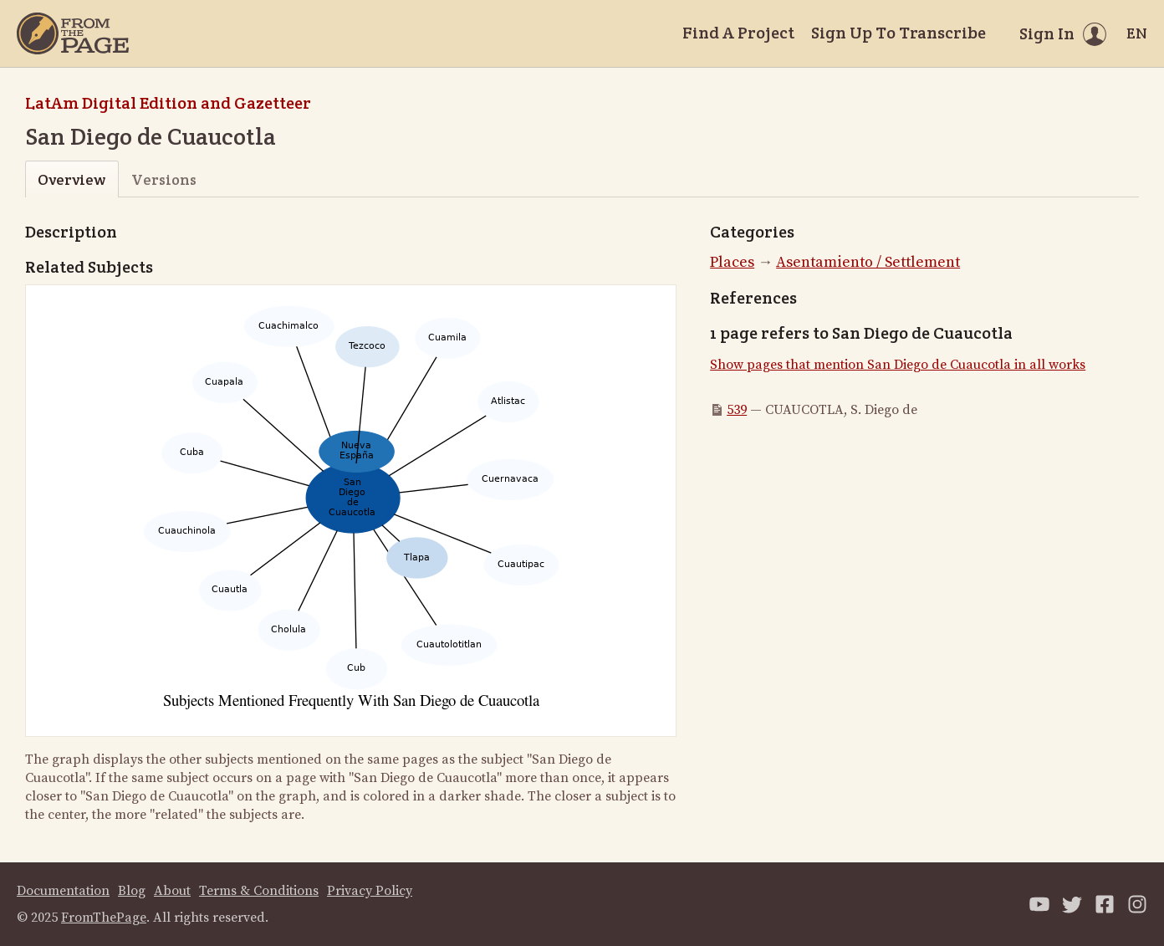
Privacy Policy (369, 890)
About (172, 890)
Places (732, 262)
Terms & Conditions (259, 890)
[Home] (73, 33)
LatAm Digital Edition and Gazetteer (168, 103)
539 (737, 409)
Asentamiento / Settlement (868, 262)
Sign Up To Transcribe (898, 32)
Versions (164, 179)
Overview (71, 179)
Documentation (63, 890)
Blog (132, 890)
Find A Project (738, 32)
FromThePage (103, 917)
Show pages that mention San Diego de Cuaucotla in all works (897, 364)
